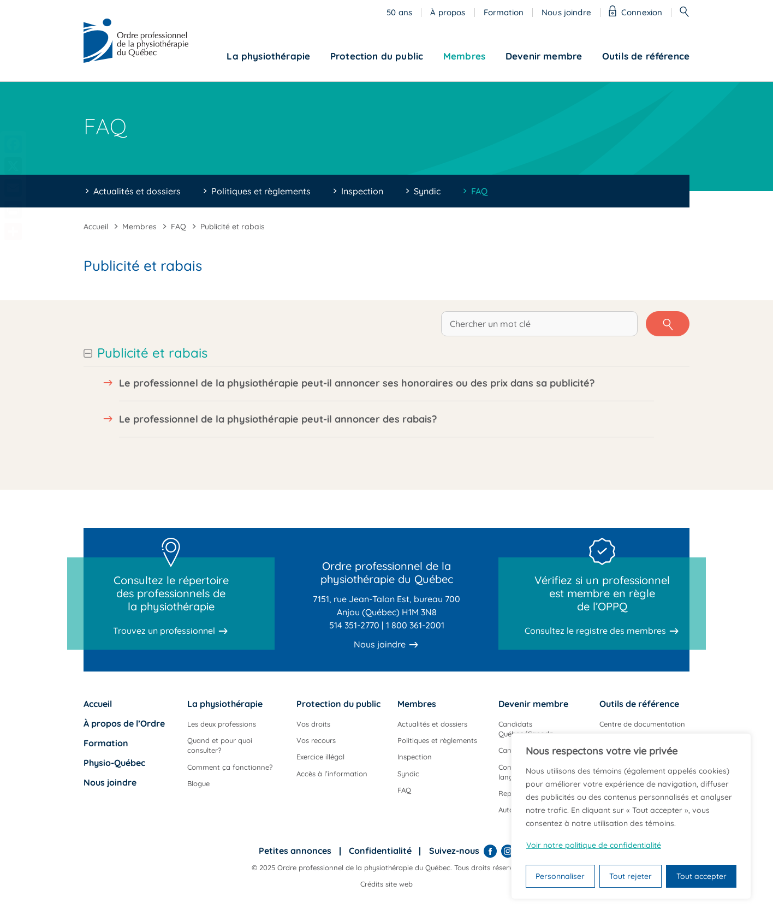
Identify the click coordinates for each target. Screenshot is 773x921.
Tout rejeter (630, 876)
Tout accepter (701, 876)
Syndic (427, 191)
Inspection (362, 191)
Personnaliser (560, 876)
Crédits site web (386, 884)
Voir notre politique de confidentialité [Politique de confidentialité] (593, 845)
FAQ (479, 191)
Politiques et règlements (261, 191)
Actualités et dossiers (137, 191)
